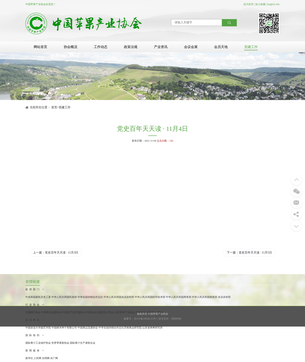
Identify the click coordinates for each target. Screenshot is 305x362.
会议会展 (191, 47)
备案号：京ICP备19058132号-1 (141, 318)
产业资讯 (161, 47)
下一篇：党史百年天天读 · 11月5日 (249, 252)
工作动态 (100, 47)
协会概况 (70, 47)
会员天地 (221, 47)
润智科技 (176, 318)
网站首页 (40, 47)
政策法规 (130, 47)
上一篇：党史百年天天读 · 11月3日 (55, 252)
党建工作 (251, 47)
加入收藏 (260, 4)
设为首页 (248, 4)
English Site (273, 4)
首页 (54, 107)
